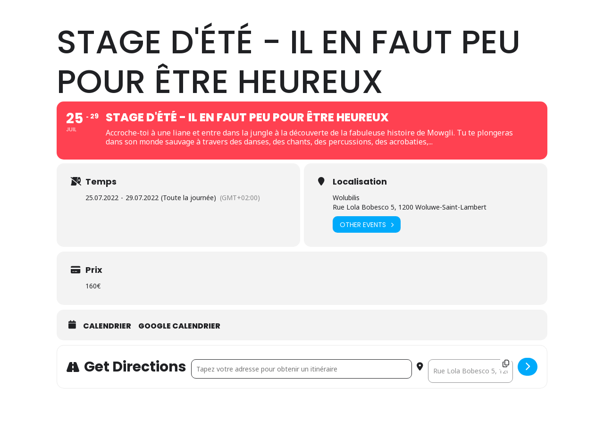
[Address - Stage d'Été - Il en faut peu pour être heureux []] (301, 418)
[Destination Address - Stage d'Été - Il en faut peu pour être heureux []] (470, 420)
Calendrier (107, 375)
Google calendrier (179, 375)
